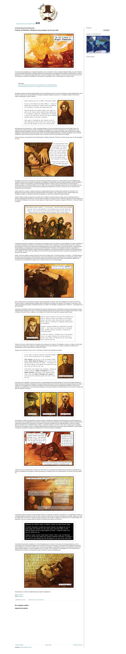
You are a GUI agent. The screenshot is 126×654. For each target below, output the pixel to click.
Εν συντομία (27, 23)
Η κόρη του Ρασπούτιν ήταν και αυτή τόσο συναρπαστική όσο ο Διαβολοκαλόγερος (37, 84)
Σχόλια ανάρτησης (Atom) (26, 647)
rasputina (21, 596)
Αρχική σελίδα (48, 644)
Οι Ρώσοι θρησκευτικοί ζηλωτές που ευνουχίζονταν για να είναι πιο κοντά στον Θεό (37, 86)
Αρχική (17, 23)
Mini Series (33, 23)
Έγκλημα (37, 599)
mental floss (20, 594)
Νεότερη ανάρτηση (19, 644)
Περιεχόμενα (22, 23)
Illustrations (41, 599)
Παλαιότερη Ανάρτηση (78, 644)
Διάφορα (33, 599)
